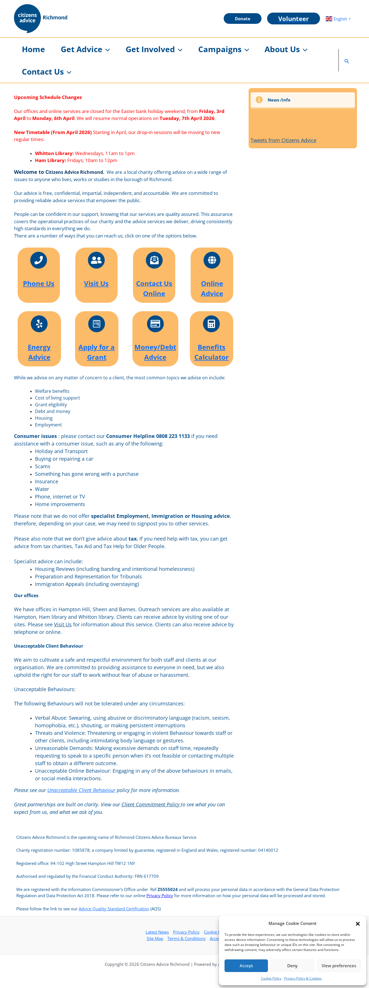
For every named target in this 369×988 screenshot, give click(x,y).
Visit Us (96, 283)
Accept (246, 965)
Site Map (155, 938)
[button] (358, 923)
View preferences (339, 965)
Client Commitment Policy (151, 804)
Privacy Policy (159, 895)
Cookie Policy (271, 978)
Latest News (157, 932)
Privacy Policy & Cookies (303, 978)
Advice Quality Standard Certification (114, 908)
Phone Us (38, 283)
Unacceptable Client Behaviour (81, 790)
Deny (292, 965)
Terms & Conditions (186, 938)
